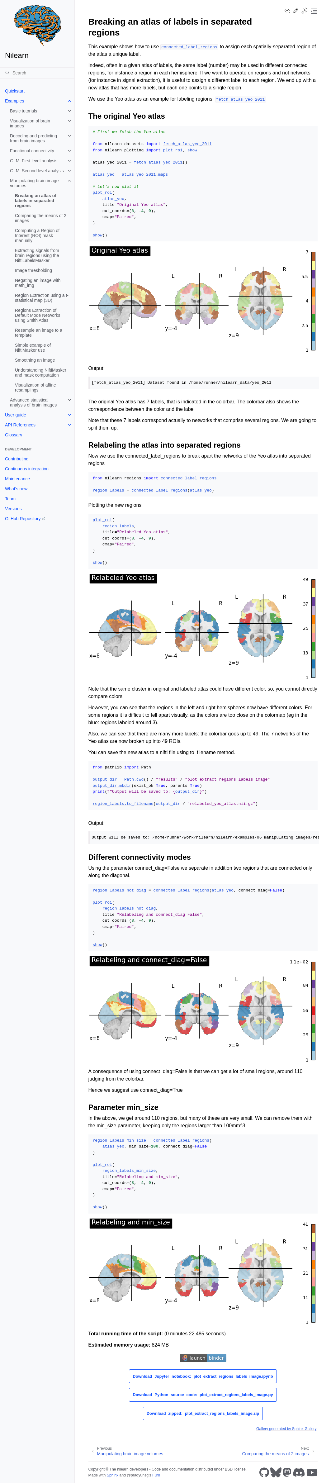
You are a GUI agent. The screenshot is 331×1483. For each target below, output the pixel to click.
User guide (15, 414)
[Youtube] (312, 1472)
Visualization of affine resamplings (35, 387)
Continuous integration (27, 468)
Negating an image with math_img (37, 283)
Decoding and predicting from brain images (33, 138)
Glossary (13, 434)
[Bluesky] (275, 1472)
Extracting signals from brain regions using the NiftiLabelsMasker (37, 255)
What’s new (16, 488)
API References (20, 424)
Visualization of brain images (30, 123)
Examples (14, 100)
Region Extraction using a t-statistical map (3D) (42, 298)
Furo (156, 1475)
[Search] (37, 72)
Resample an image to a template (38, 333)
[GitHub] (264, 1472)
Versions (13, 508)
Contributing (17, 458)
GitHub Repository (22, 518)
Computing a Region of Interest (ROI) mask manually (37, 235)
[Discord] (299, 1472)
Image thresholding (33, 270)
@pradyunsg (138, 1475)
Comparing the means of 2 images (40, 218)
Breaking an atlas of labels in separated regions (35, 200)
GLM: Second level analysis (37, 170)
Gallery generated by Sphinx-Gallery (286, 1429)
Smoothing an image (35, 360)
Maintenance (17, 478)
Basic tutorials (23, 110)
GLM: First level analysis (33, 160)
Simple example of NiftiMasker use (33, 348)
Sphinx (112, 1475)
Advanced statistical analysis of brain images (33, 402)
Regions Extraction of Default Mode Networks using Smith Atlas (37, 315)
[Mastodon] (287, 1472)
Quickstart (15, 90)
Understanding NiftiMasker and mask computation (40, 373)
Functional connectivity (32, 150)
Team (10, 498)
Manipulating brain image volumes (34, 183)
